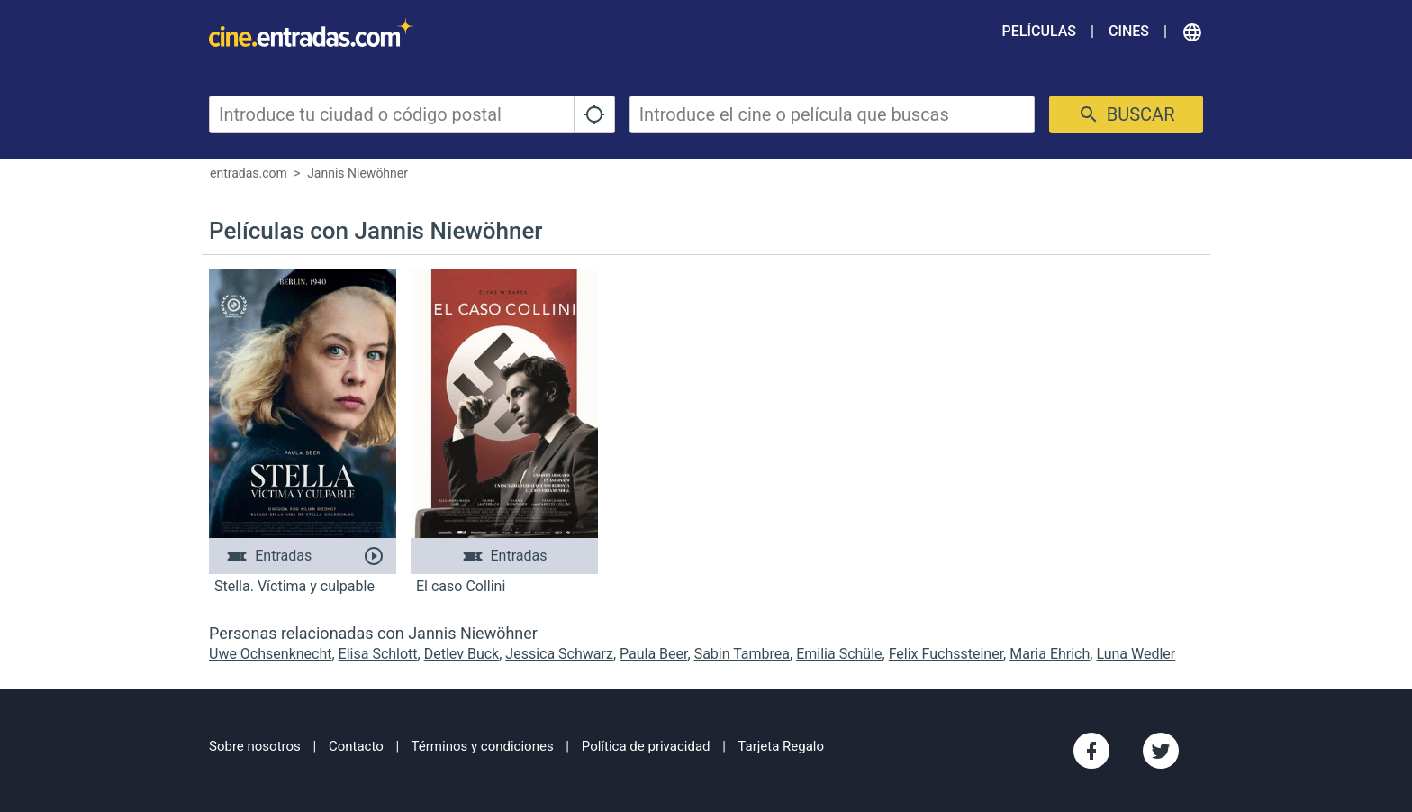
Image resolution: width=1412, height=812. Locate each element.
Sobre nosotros (255, 746)
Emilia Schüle (839, 653)
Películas (1039, 31)
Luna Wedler (1135, 653)
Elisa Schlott (378, 653)
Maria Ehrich (1049, 653)
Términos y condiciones (483, 746)
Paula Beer (654, 653)
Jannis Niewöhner (357, 173)
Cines (1129, 31)
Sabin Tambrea (742, 653)
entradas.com (248, 173)
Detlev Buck (461, 653)
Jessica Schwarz (559, 653)
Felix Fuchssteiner (946, 653)
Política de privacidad (646, 746)
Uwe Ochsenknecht (270, 653)
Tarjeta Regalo (781, 746)
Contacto (356, 746)
